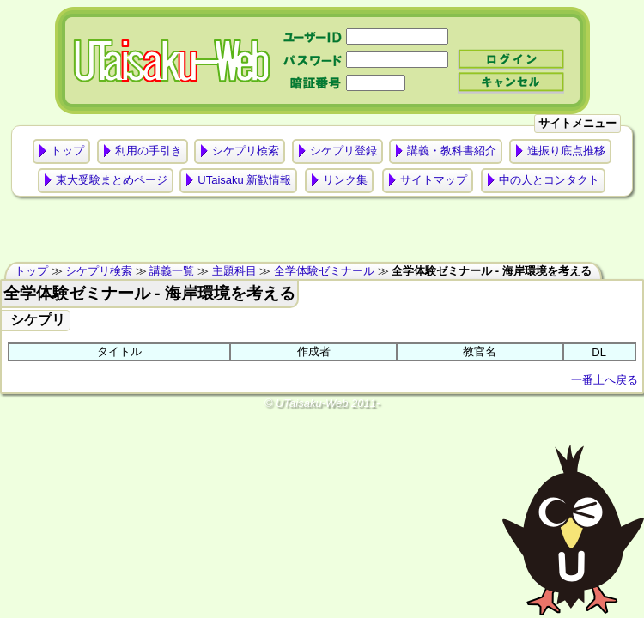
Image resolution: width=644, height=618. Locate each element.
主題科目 (234, 270)
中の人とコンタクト (549, 179)
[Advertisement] (322, 233)
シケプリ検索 (245, 150)
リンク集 (345, 179)
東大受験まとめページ (111, 179)
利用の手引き (148, 150)
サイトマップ (433, 179)
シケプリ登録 (343, 150)
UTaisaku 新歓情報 (244, 179)
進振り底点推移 (566, 150)
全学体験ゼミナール (324, 270)
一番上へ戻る (604, 379)
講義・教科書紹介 (451, 150)
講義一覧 (171, 270)
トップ (67, 150)
